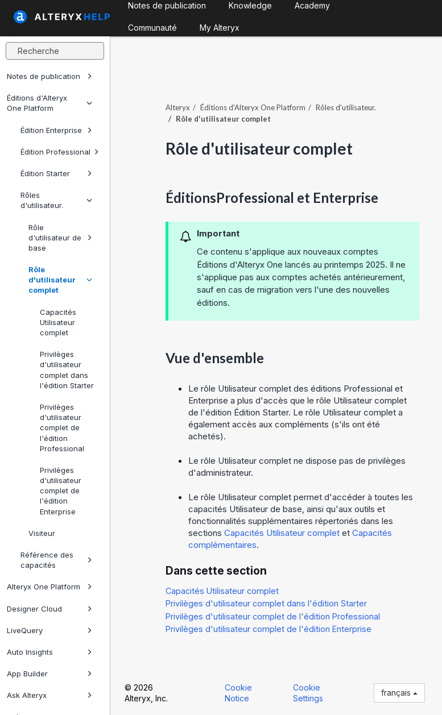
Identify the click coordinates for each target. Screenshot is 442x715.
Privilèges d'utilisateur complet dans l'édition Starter (67, 370)
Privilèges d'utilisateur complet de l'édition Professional (62, 427)
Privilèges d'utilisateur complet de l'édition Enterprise (60, 490)
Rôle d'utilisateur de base (60, 237)
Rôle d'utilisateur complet (60, 279)
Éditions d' (252, 107)
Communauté (152, 27)
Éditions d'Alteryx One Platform (49, 103)
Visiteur (41, 533)
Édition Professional (59, 151)
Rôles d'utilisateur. (56, 200)
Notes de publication (49, 76)
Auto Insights (49, 651)
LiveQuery (49, 630)
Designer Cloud (49, 608)
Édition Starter (56, 173)
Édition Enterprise (56, 130)
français (399, 692)
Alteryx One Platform (49, 586)
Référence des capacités (56, 559)
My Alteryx (219, 27)
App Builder (49, 673)
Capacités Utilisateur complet (58, 322)
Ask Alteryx (49, 695)
